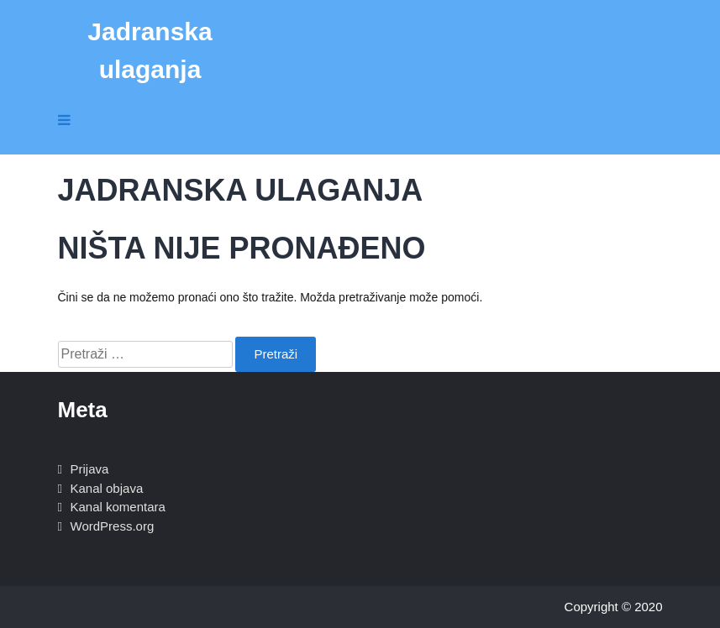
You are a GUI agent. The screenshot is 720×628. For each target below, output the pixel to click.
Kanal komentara (118, 507)
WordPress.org (113, 526)
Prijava (90, 469)
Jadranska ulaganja (149, 50)
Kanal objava (107, 488)
